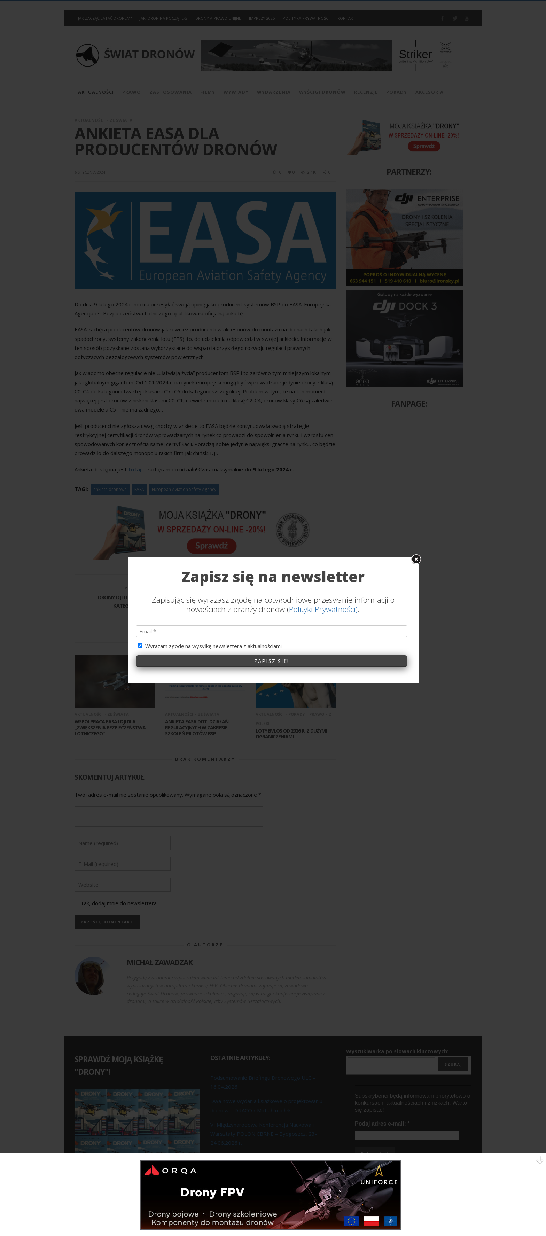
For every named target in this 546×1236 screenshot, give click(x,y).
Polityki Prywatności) (323, 489)
